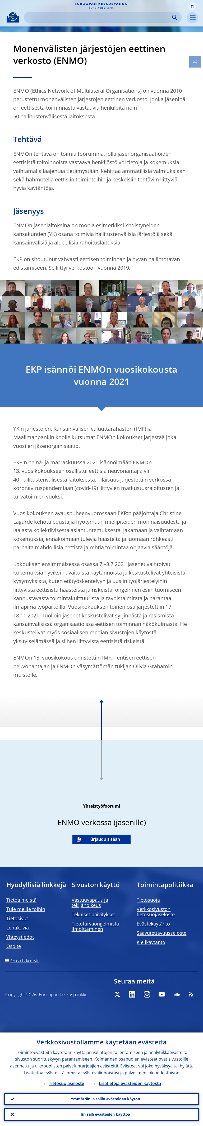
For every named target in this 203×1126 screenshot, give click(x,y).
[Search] (98, 17)
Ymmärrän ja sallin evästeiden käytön (105, 1098)
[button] (192, 6)
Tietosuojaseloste (66, 1083)
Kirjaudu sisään (104, 839)
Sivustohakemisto (24, 960)
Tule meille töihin (25, 909)
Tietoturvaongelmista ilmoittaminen (95, 926)
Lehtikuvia (17, 927)
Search (174, 17)
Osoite (13, 946)
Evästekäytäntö (153, 923)
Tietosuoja (148, 900)
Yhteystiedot (20, 937)
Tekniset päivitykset (93, 914)
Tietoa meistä (21, 900)
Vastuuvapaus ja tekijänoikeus (90, 902)
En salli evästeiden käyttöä (105, 1114)
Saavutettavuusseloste (161, 933)
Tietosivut (17, 918)
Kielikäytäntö (151, 942)
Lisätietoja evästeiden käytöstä (130, 1083)
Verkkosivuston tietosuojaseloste (156, 912)
